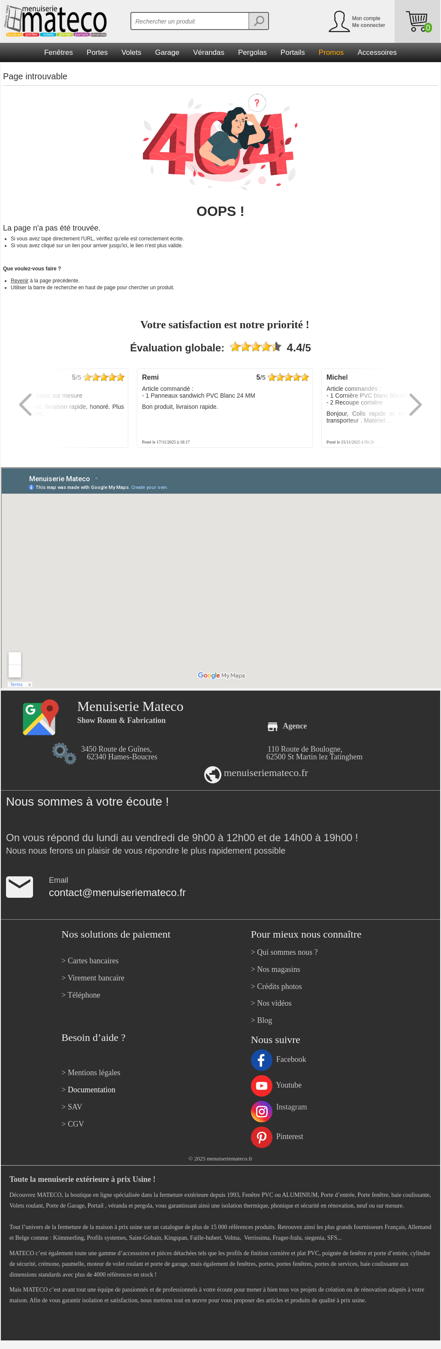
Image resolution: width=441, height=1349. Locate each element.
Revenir (19, 281)
